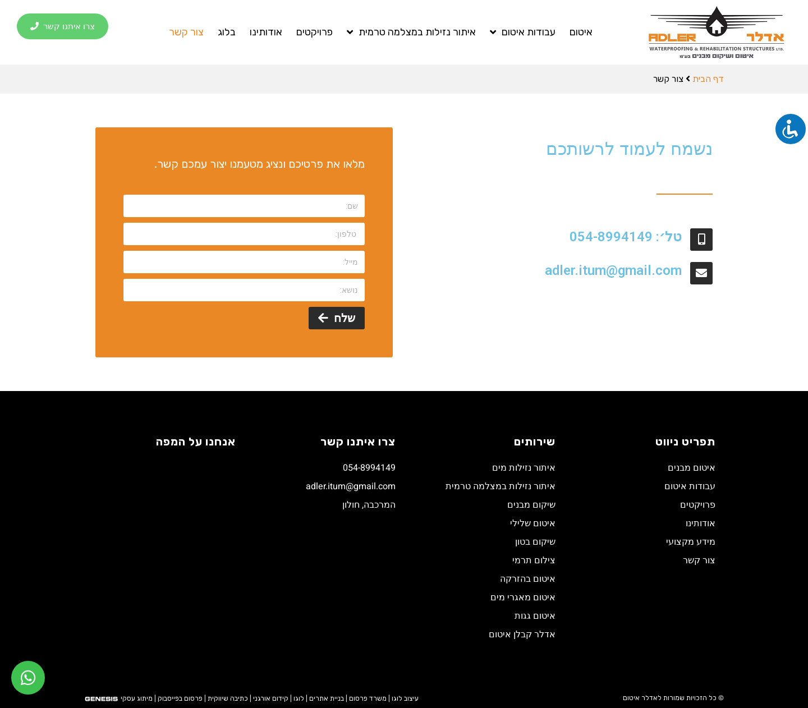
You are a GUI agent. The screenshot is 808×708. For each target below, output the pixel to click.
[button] (62, 26)
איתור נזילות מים (524, 468)
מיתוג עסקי (137, 698)
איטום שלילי (533, 523)
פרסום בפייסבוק (180, 698)
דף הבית (708, 78)
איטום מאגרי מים (523, 597)
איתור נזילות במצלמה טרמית (411, 32)
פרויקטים (314, 32)
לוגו (298, 698)
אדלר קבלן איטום (522, 634)
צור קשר (186, 32)
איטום (581, 32)
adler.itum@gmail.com (613, 270)
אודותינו (266, 32)
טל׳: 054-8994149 (626, 237)
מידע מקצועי (690, 542)
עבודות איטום (523, 32)
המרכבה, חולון (369, 505)
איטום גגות (535, 616)
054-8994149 (369, 468)
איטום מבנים (691, 468)
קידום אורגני (270, 698)
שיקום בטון (535, 542)
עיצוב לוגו (405, 698)
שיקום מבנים (531, 505)
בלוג (227, 32)
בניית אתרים (326, 698)
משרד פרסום (368, 698)
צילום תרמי (534, 560)
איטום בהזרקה (528, 579)
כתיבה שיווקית (228, 698)
